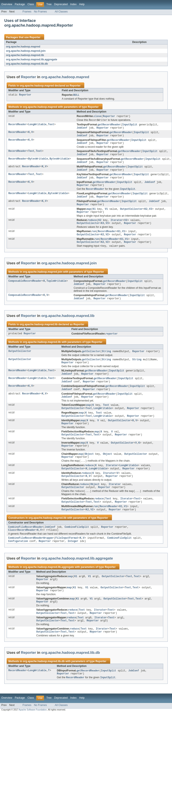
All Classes (61, 11)
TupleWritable (56, 289)
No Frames (40, 11)
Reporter (34, 37)
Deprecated (61, 4)
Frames (27, 11)
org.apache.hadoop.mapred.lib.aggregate (31, 59)
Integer (73, 561)
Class (30, 4)
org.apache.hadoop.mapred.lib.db (27, 63)
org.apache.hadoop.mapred (23, 46)
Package (20, 4)
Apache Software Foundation (33, 734)
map (88, 214)
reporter (112, 343)
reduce (92, 226)
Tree (49, 4)
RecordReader (17, 125)
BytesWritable (38, 161)
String (106, 361)
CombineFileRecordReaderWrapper (31, 558)
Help (81, 4)
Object (89, 469)
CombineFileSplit (77, 546)
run (94, 238)
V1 (106, 214)
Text (51, 125)
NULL (76, 95)
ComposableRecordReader (25, 289)
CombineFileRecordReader (25, 546)
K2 (145, 214)
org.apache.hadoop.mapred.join (25, 50)
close (97, 116)
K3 (102, 230)
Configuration (18, 561)
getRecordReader (109, 125)
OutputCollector (131, 214)
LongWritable (37, 125)
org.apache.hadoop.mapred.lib (25, 55)
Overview (6, 4)
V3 (107, 230)
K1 (94, 214)
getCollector (91, 361)
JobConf (82, 129)
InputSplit (129, 125)
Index (73, 4)
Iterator (116, 226)
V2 (150, 214)
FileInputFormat (66, 558)
